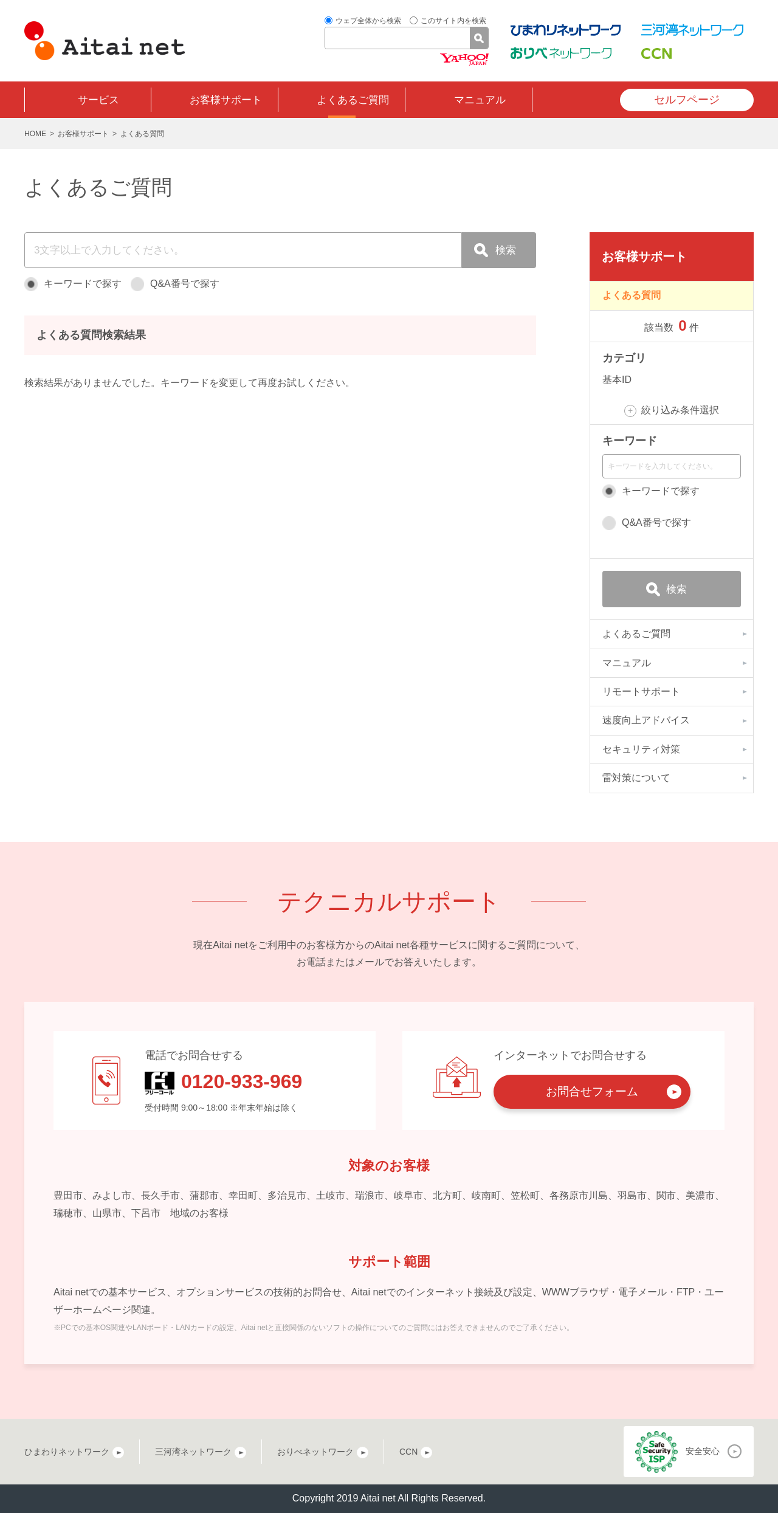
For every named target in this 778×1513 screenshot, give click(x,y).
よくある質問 (631, 295)
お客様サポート (226, 100)
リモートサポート (641, 691)
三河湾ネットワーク (193, 1451)
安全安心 (703, 1451)
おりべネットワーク (315, 1451)
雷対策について (636, 778)
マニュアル (480, 100)
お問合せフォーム (592, 1091)
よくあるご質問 (353, 100)
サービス (98, 100)
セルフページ (687, 100)
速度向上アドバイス (646, 720)
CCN (408, 1451)
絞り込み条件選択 (680, 410)
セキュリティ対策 (641, 749)
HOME (35, 133)
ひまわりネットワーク (66, 1451)
